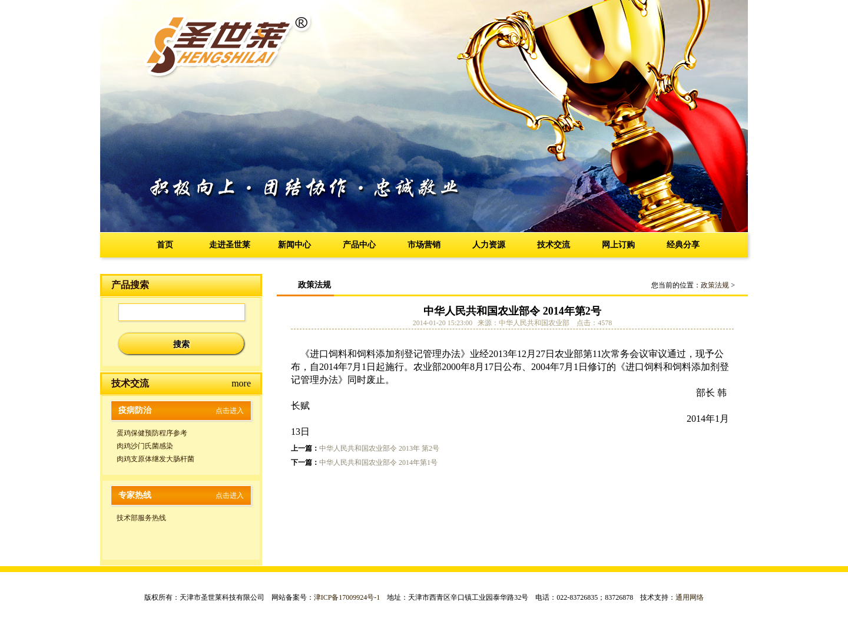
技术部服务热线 (141, 518)
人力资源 (488, 244)
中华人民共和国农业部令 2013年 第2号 (379, 448)
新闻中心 (294, 244)
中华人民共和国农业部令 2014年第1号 (378, 462)
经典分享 (683, 244)
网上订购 (618, 244)
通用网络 (689, 597)
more (241, 383)
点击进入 (230, 411)
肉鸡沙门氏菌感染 (145, 446)
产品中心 (359, 244)
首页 (165, 244)
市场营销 (424, 244)
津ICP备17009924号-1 (347, 597)
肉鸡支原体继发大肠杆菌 (155, 459)
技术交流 (553, 244)
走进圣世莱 (229, 244)
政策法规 (715, 285)
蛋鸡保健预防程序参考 (152, 433)
